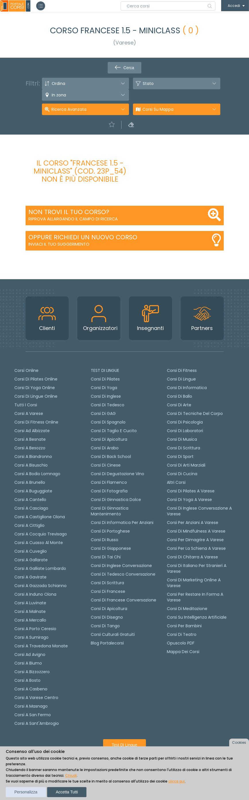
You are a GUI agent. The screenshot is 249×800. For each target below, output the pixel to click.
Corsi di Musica (182, 439)
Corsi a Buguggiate (33, 491)
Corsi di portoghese (110, 531)
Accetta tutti (67, 792)
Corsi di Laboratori (185, 431)
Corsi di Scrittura (183, 448)
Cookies (239, 742)
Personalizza (25, 792)
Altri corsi (176, 482)
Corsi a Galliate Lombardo (40, 568)
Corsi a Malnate (30, 611)
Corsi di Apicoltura (109, 608)
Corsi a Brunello (29, 482)
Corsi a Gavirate (30, 577)
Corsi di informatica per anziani (122, 522)
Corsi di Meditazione (187, 608)
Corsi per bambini (184, 626)
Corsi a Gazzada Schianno (40, 586)
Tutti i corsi (25, 405)
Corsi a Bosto (27, 680)
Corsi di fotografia (109, 491)
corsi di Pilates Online (35, 379)
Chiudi (71, 775)
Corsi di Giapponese (111, 548)
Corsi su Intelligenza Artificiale (197, 617)
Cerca (124, 67)
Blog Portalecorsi (107, 643)
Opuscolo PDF (180, 643)
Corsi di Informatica (187, 388)
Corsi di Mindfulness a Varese (196, 531)
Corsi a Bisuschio (31, 465)
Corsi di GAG (103, 413)
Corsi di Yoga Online (34, 388)
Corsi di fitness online (36, 422)
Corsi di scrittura (107, 583)
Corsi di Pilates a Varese (191, 491)
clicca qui (176, 781)
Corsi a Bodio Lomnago (37, 474)
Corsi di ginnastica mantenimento (109, 511)
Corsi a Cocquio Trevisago (40, 534)
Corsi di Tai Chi (106, 557)
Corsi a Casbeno (30, 689)
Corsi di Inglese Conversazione (121, 565)
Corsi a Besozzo (29, 448)
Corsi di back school (111, 456)
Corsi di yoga (104, 388)
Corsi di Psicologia (185, 422)
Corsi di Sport (180, 456)
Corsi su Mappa (157, 109)
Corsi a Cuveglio (30, 551)
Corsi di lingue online (35, 396)
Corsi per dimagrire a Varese (195, 540)
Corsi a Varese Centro (36, 697)
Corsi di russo (104, 540)
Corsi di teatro (181, 634)
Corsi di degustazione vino (117, 474)
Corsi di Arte (179, 405)
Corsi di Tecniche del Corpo (195, 413)
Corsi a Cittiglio (29, 525)
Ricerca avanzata (68, 109)
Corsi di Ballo (179, 396)
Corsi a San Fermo (32, 715)
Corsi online (26, 370)
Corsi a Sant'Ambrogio (36, 723)
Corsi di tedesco (107, 405)
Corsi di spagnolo (108, 422)
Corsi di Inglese (106, 396)
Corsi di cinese (106, 465)
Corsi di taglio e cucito (114, 431)
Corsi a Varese (28, 413)
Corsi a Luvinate (30, 603)
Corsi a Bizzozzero (32, 672)
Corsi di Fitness (182, 370)
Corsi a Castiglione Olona (39, 517)
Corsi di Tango (105, 626)
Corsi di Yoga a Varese (189, 499)
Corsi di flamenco (109, 482)
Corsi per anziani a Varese (192, 522)
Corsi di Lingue (181, 379)
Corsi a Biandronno (33, 456)
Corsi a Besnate (30, 439)
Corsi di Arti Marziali (186, 465)
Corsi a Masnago (31, 706)
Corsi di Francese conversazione (123, 600)
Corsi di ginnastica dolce (116, 499)
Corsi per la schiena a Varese (196, 548)
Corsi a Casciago (31, 508)
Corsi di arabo (105, 448)
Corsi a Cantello (30, 499)
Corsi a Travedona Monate (41, 646)
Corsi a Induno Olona (35, 594)
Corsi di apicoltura (109, 439)
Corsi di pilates (105, 379)
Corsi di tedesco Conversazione (123, 574)
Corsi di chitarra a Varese (192, 557)
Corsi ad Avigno (29, 654)
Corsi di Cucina (182, 474)
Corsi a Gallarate (31, 560)
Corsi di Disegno (107, 617)
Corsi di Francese (108, 591)
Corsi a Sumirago (31, 637)
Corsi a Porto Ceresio (35, 629)
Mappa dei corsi (183, 652)
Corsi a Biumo (28, 663)
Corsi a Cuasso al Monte (38, 542)
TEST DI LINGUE (105, 370)
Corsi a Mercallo (30, 620)
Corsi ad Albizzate (32, 431)
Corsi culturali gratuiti (113, 634)
